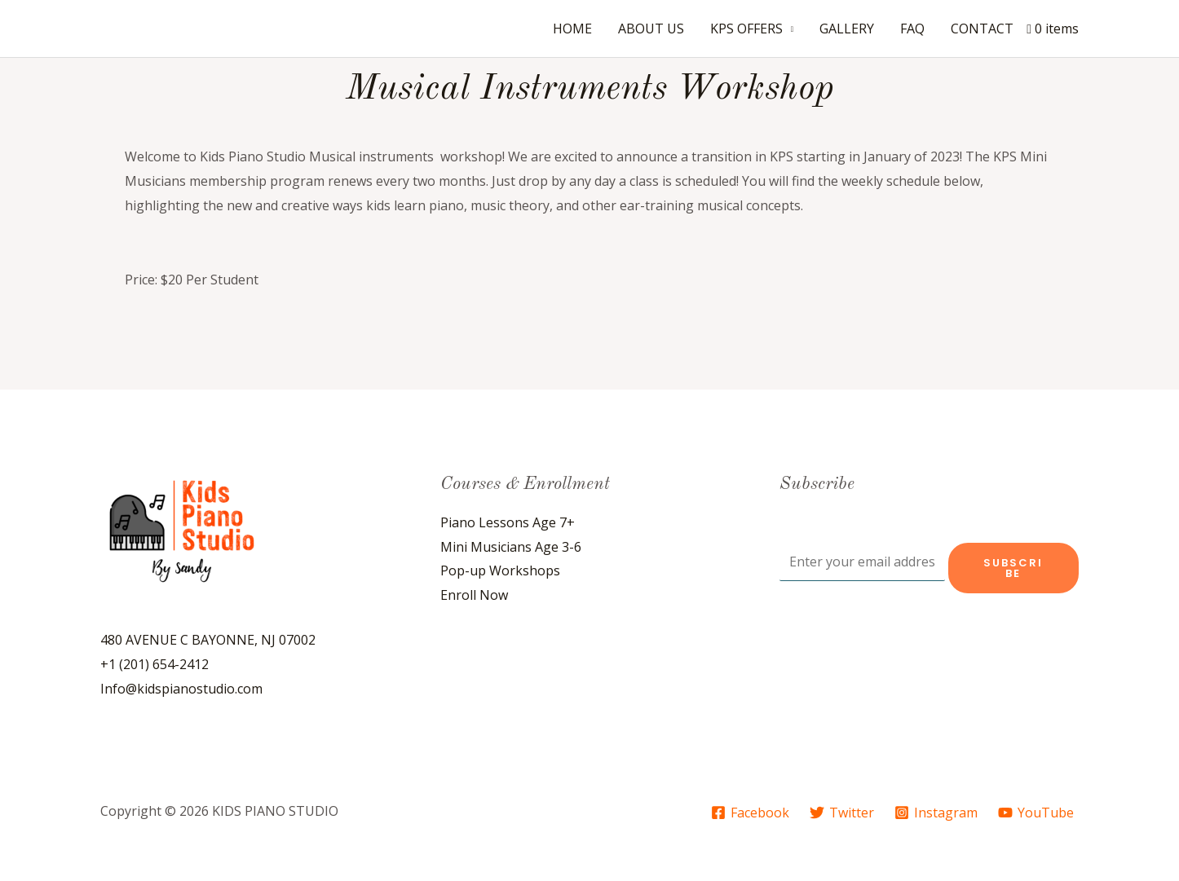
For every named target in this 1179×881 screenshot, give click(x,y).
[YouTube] (1035, 812)
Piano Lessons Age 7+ (507, 522)
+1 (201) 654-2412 (154, 664)
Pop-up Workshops (500, 570)
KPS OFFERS (746, 28)
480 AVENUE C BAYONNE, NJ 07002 (208, 640)
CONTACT (982, 28)
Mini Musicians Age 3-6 (510, 547)
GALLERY (846, 28)
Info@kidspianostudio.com (181, 689)
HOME (572, 28)
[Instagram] (935, 812)
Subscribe (1013, 568)
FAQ (912, 28)
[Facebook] (750, 812)
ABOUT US (651, 28)
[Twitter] (842, 812)
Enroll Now (474, 595)
